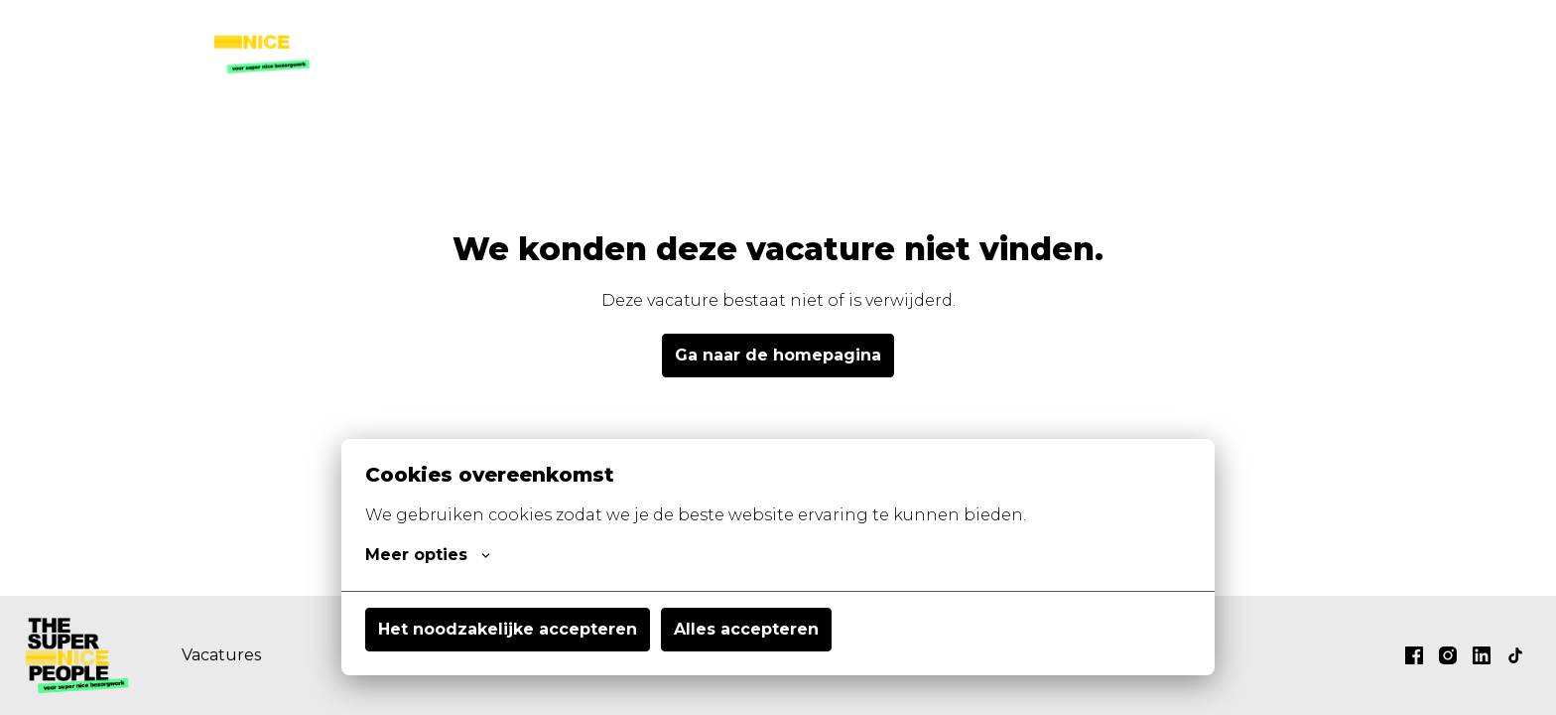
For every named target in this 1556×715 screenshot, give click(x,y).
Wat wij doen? (946, 39)
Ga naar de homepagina (778, 355)
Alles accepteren (746, 629)
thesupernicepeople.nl (1240, 39)
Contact (1068, 39)
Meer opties (427, 555)
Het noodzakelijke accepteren (507, 629)
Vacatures (814, 39)
